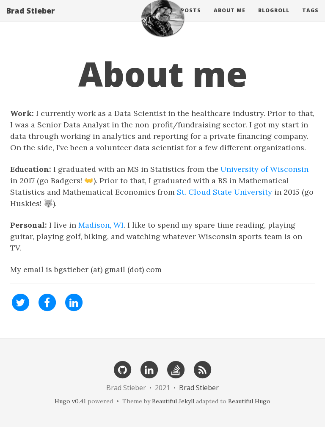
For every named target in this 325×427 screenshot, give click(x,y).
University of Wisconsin (264, 169)
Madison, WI (101, 225)
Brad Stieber (30, 19)
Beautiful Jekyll (173, 401)
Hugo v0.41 (70, 401)
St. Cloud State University (224, 192)
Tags (310, 18)
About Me (229, 18)
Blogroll (273, 18)
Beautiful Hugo (249, 401)
